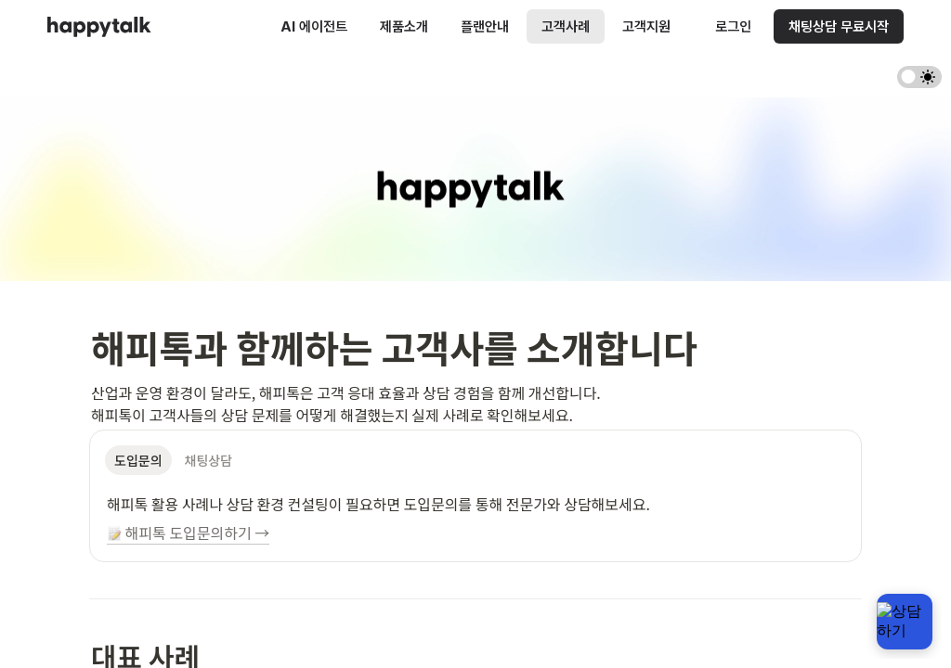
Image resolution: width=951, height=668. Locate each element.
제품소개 (404, 26)
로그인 (733, 26)
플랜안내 (485, 26)
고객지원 (646, 26)
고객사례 (565, 26)
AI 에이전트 (313, 26)
